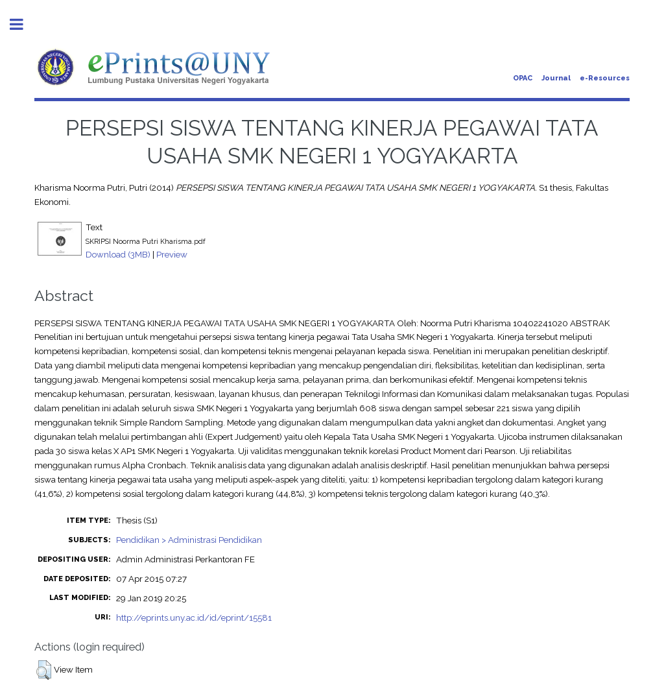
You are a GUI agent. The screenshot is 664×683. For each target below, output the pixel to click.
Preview (171, 254)
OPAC (522, 78)
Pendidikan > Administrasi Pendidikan (189, 539)
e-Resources (605, 78)
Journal (556, 78)
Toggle (23, 24)
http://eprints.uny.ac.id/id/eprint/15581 (194, 617)
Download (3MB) (118, 254)
